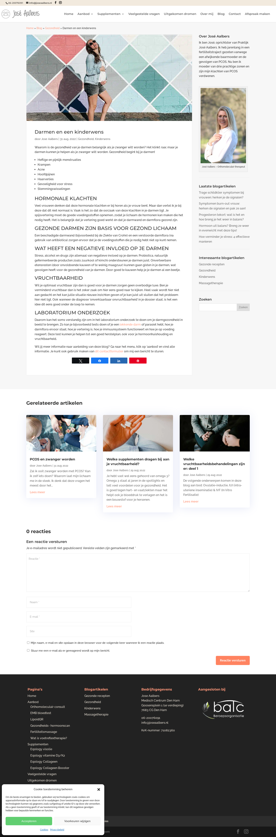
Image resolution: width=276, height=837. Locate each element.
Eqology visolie (41, 749)
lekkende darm (130, 324)
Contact (235, 14)
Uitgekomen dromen (180, 14)
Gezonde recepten (211, 264)
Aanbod (83, 14)
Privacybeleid (57, 829)
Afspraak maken (257, 14)
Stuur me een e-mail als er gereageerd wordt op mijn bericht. (68, 650)
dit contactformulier (109, 351)
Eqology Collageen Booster (49, 768)
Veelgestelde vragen (144, 14)
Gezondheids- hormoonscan (50, 725)
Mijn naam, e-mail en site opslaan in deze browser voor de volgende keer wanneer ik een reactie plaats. (97, 643)
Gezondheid (52, 28)
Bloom (105, 831)
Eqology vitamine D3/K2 (47, 755)
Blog (221, 14)
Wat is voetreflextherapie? (48, 738)
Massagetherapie (211, 283)
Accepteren (29, 821)
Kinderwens (102, 139)
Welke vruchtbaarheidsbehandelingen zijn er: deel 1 (214, 464)
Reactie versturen (233, 660)
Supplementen (108, 14)
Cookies (44, 829)
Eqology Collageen (43, 761)
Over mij (206, 14)
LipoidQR (36, 719)
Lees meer (37, 492)
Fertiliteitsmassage (43, 732)
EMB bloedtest (40, 713)
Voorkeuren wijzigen (77, 821)
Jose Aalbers (49, 139)
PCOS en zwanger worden (52, 459)
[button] (99, 789)
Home (68, 14)
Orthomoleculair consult (47, 707)
